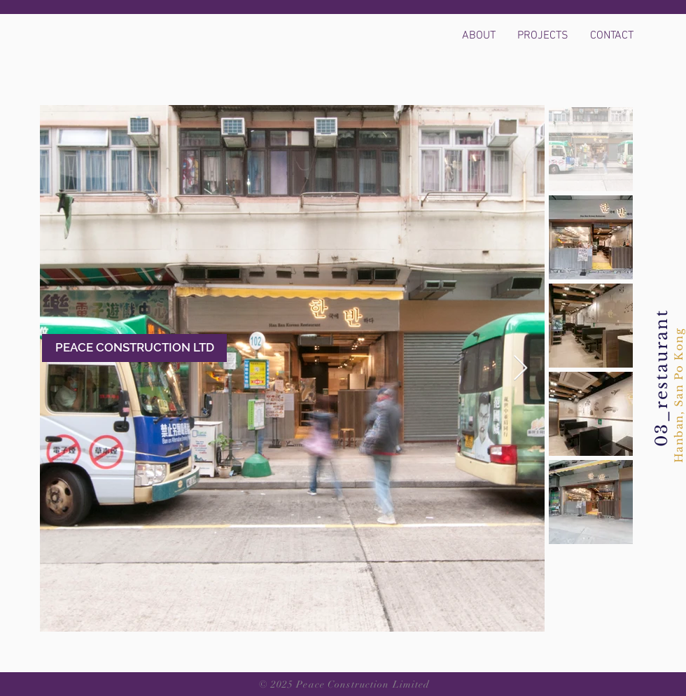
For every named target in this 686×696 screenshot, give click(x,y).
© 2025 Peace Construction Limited (344, 684)
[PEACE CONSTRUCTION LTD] (134, 348)
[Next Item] (520, 368)
